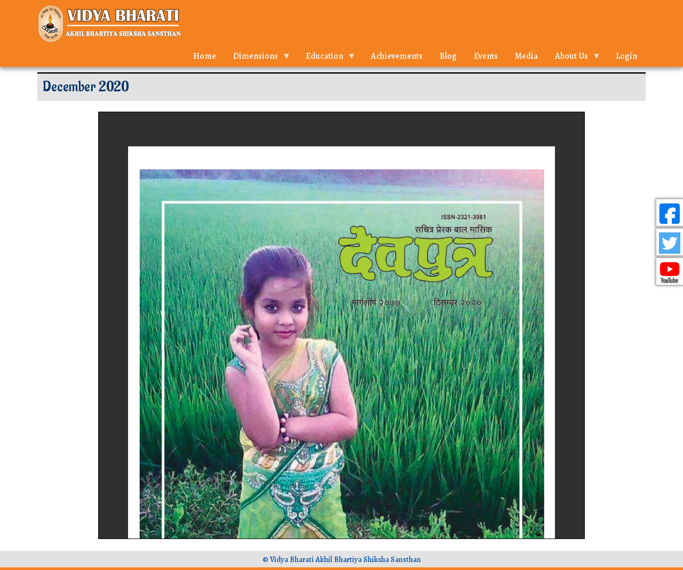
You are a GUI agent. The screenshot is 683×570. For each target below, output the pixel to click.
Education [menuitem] (326, 58)
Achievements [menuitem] (397, 56)
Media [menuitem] (526, 56)
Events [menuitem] (486, 56)
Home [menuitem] (204, 56)
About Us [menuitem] (573, 58)
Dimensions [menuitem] (258, 58)
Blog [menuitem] (448, 56)
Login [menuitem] (626, 56)
